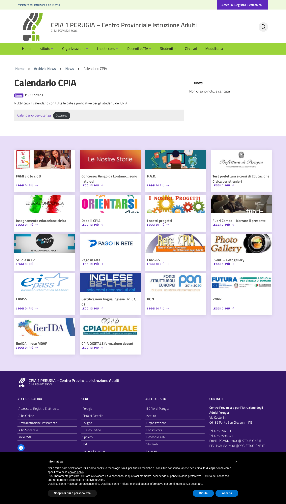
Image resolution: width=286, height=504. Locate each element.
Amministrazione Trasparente (37, 422)
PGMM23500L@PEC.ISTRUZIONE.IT (240, 445)
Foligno (87, 422)
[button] (236, 461)
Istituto (47, 48)
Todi (84, 444)
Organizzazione (75, 48)
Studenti (168, 48)
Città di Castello (92, 415)
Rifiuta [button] (203, 493)
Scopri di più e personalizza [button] (72, 493)
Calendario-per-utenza (34, 115)
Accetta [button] (227, 493)
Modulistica (215, 48)
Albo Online (26, 415)
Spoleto (87, 437)
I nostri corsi (108, 48)
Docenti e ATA (139, 48)
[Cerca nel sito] (263, 27)
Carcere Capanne (93, 451)
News (18, 95)
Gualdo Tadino (91, 430)
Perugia (87, 408)
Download (61, 115)
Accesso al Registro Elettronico (38, 408)
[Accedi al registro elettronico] (242, 5)
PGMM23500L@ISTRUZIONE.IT (240, 440)
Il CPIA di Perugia (157, 408)
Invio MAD (25, 437)
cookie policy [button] (76, 472)
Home (26, 48)
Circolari (191, 48)
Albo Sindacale (28, 430)
